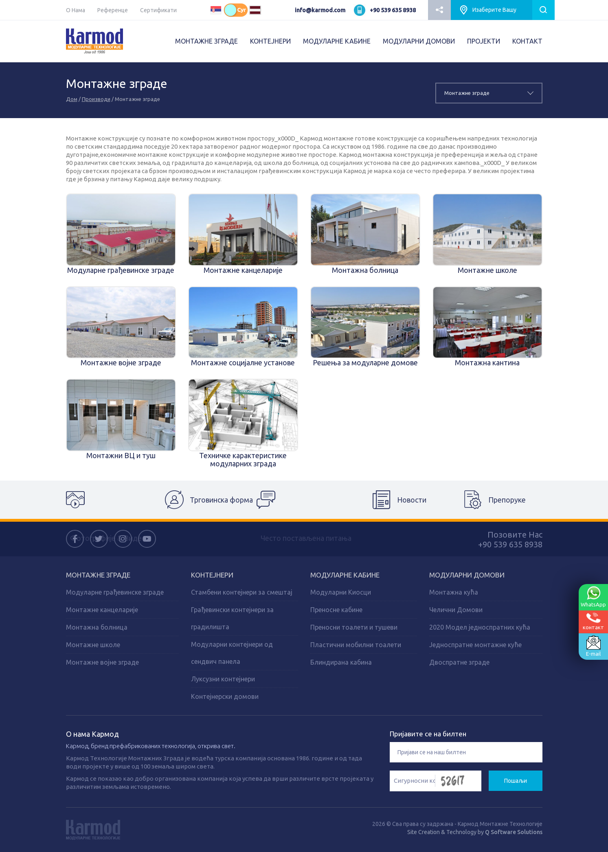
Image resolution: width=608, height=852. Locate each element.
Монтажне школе (93, 644)
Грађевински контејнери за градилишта (232, 618)
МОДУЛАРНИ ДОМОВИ (419, 41)
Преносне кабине (336, 609)
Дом (71, 99)
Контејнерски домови (225, 696)
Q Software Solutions (513, 832)
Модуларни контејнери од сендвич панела (232, 653)
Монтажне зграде (98, 575)
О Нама (75, 10)
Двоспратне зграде (459, 662)
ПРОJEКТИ (483, 41)
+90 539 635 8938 (393, 10)
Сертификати (158, 10)
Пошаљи (515, 780)
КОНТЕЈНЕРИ (270, 41)
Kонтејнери (212, 575)
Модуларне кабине (345, 575)
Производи (96, 99)
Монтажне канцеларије (102, 609)
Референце (112, 10)
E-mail (593, 646)
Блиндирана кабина (341, 662)
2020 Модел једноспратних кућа (479, 627)
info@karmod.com (320, 10)
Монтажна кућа (453, 592)
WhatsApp (593, 596)
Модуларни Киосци (340, 592)
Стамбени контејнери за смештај (241, 592)
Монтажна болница (96, 627)
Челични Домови (456, 609)
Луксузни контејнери (223, 679)
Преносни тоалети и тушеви (353, 627)
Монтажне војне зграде (102, 662)
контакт (593, 621)
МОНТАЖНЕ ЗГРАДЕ (206, 41)
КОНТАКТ (527, 41)
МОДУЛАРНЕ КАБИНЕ (337, 41)
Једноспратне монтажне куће (475, 644)
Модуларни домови (467, 575)
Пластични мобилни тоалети (355, 644)
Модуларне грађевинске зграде (115, 592)
